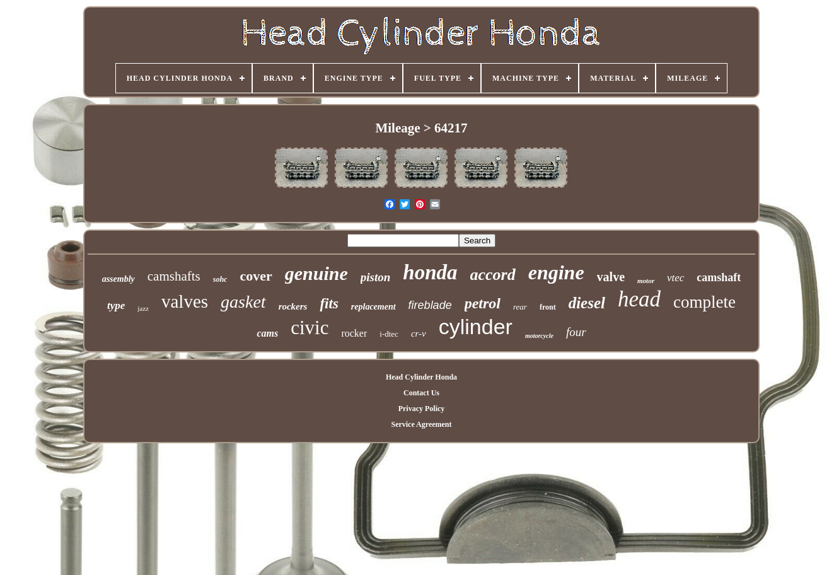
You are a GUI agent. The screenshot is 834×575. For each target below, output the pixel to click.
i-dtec (388, 334)
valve (611, 277)
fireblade (430, 305)
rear (520, 306)
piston (376, 277)
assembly (118, 279)
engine (556, 272)
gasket (243, 301)
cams (267, 333)
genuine (316, 273)
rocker (354, 333)
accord (493, 274)
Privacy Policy (421, 408)
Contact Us (421, 392)
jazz (143, 308)
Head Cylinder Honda (421, 377)
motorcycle (539, 335)
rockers (293, 306)
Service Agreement (421, 424)
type (116, 305)
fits (329, 303)
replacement (373, 306)
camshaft (719, 277)
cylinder (476, 327)
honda (430, 272)
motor (645, 280)
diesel (587, 302)
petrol (483, 303)
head (639, 299)
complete (704, 302)
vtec (675, 278)
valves (184, 301)
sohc (220, 279)
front (548, 307)
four (576, 332)
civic (309, 328)
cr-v (418, 333)
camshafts (174, 276)
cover (256, 276)
